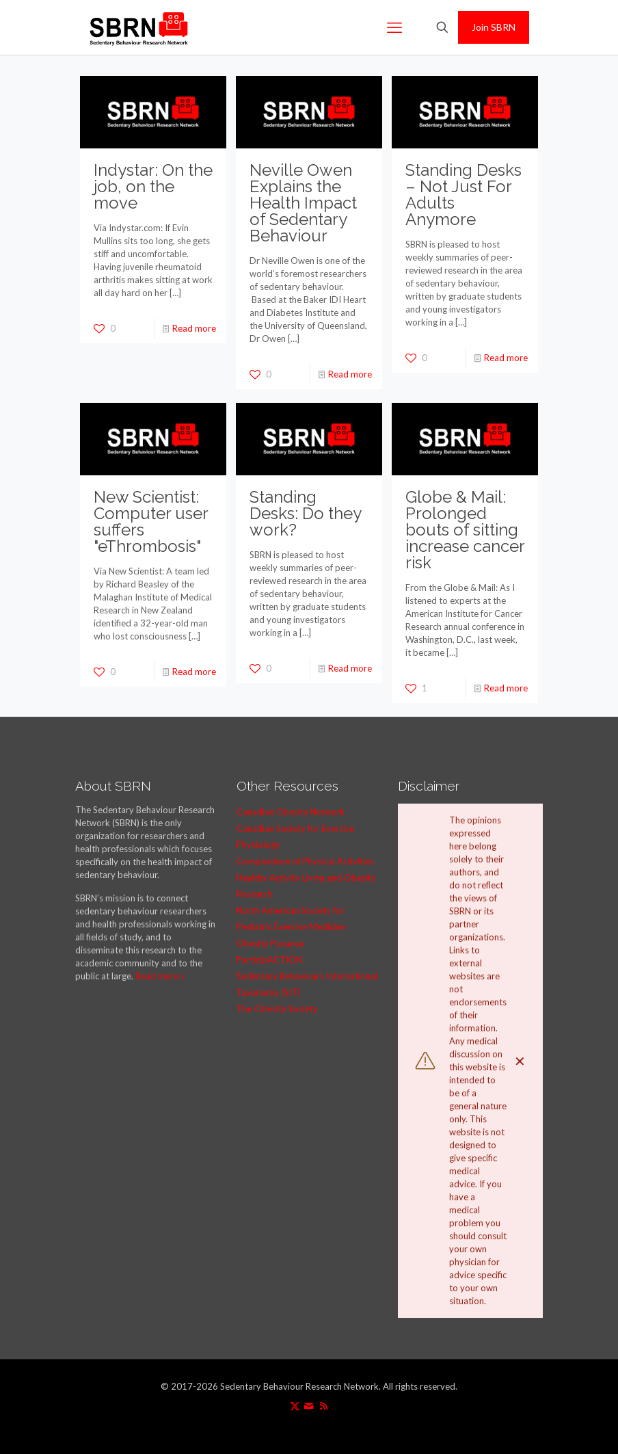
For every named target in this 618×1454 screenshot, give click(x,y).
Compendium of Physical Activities (305, 861)
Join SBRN (493, 27)
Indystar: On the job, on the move (153, 186)
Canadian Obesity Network (291, 811)
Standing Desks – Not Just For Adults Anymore (463, 194)
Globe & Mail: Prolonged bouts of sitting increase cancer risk (464, 529)
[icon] (309, 1405)
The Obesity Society (277, 1008)
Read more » (160, 975)
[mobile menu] (394, 27)
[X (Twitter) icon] (295, 1405)
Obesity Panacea (270, 943)
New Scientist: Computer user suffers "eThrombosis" (151, 521)
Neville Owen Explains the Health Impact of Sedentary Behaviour (303, 203)
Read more (194, 328)
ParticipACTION (269, 959)
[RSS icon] (324, 1405)
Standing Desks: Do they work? (305, 513)
